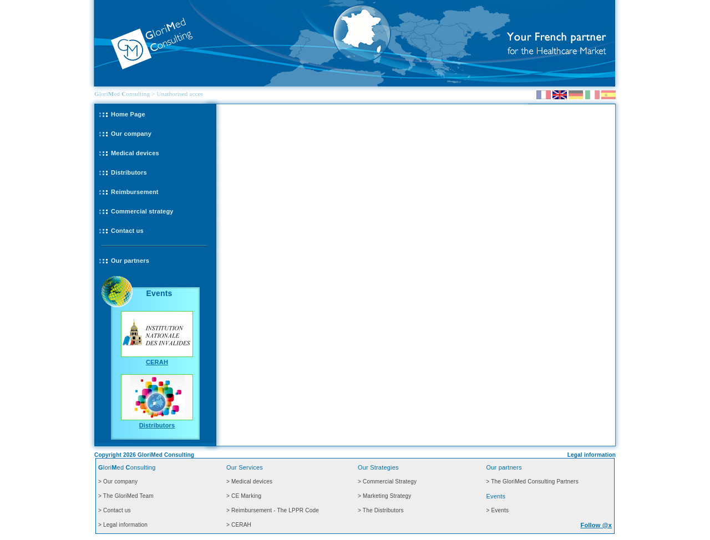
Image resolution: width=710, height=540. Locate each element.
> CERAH (238, 525)
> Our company (118, 481)
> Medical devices (249, 481)
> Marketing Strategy (385, 496)
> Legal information (123, 525)
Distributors (129, 172)
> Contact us (114, 510)
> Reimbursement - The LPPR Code (272, 510)
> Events (497, 510)
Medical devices (135, 153)
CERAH (157, 362)
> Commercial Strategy (387, 481)
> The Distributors (381, 510)
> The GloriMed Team (126, 496)
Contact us (127, 230)
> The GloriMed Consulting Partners (532, 481)
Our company (131, 133)
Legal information (591, 455)
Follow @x (596, 525)
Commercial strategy (142, 211)
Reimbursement (135, 192)
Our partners (130, 260)
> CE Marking (243, 496)
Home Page (128, 114)
